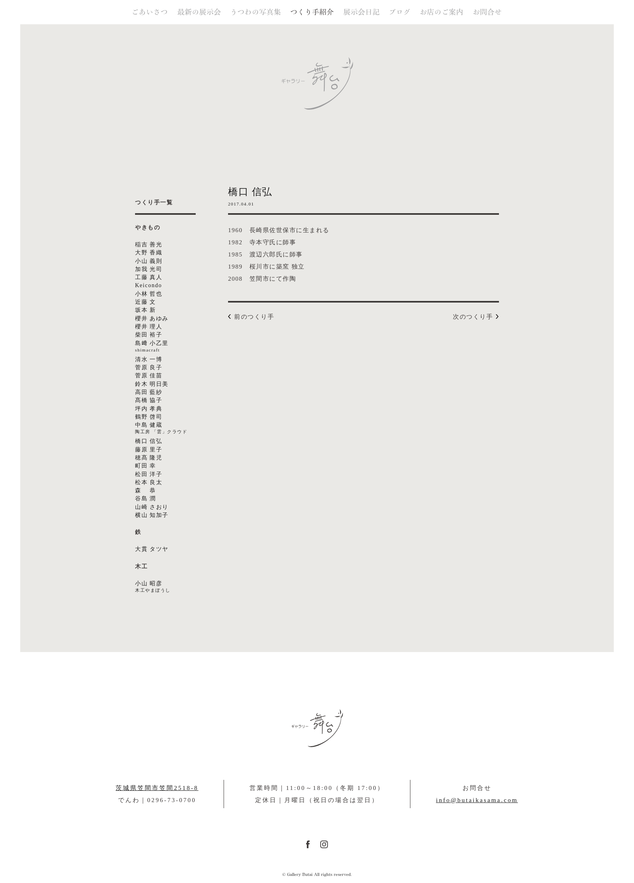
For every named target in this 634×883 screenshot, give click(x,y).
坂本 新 (145, 310)
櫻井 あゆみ (152, 319)
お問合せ (487, 12)
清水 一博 (148, 359)
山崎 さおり (152, 507)
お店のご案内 (441, 12)
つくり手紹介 (312, 12)
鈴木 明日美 (152, 384)
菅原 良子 (148, 367)
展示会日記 (361, 12)
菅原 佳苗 (148, 376)
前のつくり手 (254, 316)
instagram (324, 844)
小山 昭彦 (175, 587)
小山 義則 (148, 261)
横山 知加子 (152, 515)
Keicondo (148, 285)
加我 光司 (148, 269)
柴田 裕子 (148, 335)
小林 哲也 (148, 294)
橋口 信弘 (148, 441)
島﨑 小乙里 (175, 347)
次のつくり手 (473, 316)
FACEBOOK (308, 844)
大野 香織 (148, 253)
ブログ (400, 12)
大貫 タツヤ (152, 549)
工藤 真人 (148, 277)
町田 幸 (145, 466)
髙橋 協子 (148, 400)
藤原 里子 (148, 450)
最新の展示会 (199, 12)
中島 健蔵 (175, 428)
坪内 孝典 (148, 409)
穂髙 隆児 (148, 458)
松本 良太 (148, 482)
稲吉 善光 (148, 244)
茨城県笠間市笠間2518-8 (157, 788)
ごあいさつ (150, 12)
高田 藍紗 (148, 392)
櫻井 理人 (148, 327)
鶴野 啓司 (148, 417)
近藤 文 (145, 302)
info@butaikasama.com (477, 800)
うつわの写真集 (256, 12)
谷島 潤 (145, 498)
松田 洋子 (148, 474)
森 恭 (145, 490)
